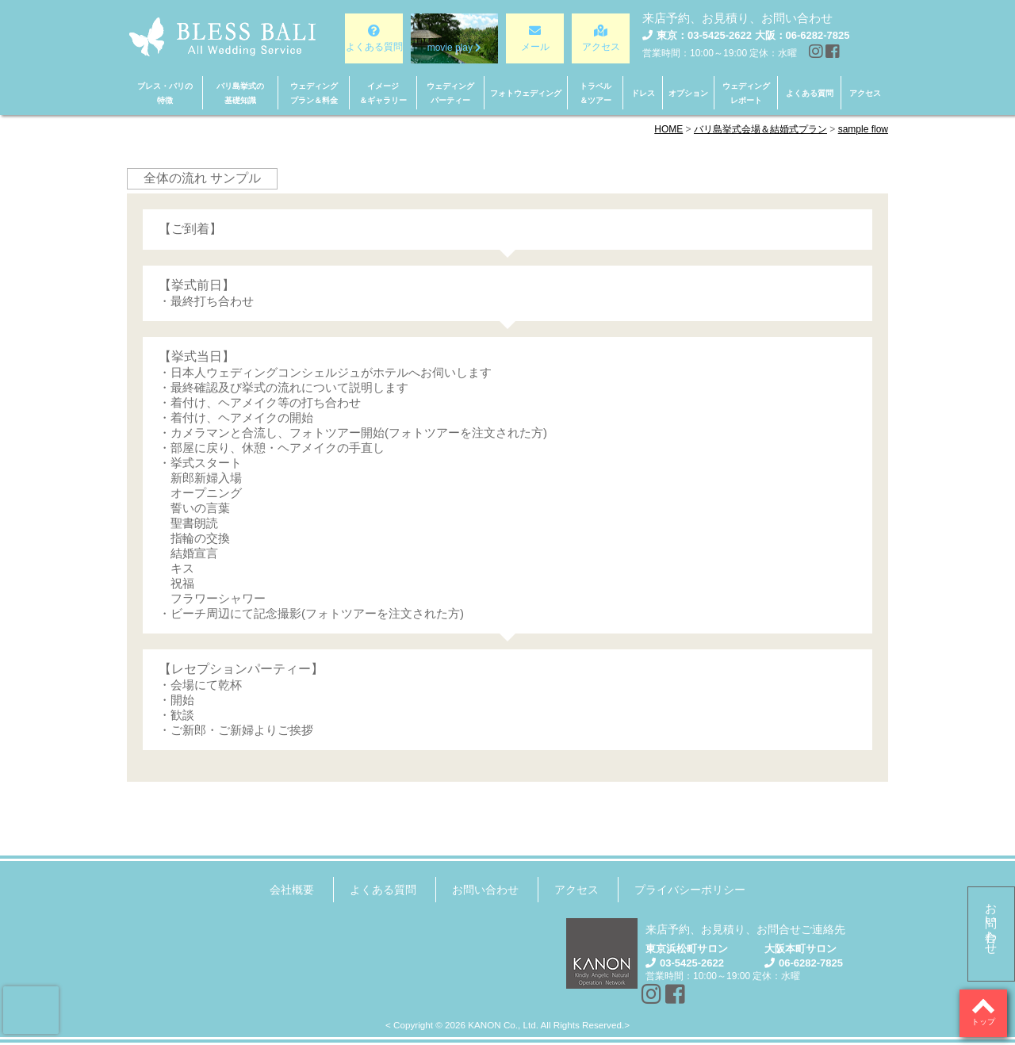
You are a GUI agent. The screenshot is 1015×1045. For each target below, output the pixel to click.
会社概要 (292, 889)
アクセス (576, 889)
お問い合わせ (991, 922)
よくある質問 (383, 889)
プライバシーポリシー (689, 889)
